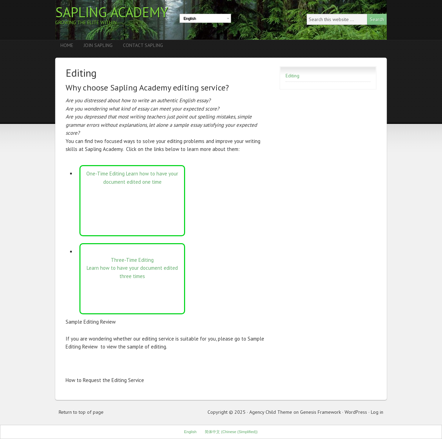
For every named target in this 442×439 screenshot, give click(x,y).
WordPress (356, 412)
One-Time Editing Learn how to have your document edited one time (132, 177)
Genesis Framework (320, 412)
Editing (292, 76)
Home (66, 45)
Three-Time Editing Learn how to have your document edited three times (132, 268)
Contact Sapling (143, 45)
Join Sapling (98, 45)
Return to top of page (81, 412)
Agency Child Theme (270, 412)
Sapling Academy (111, 12)
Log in (377, 412)
